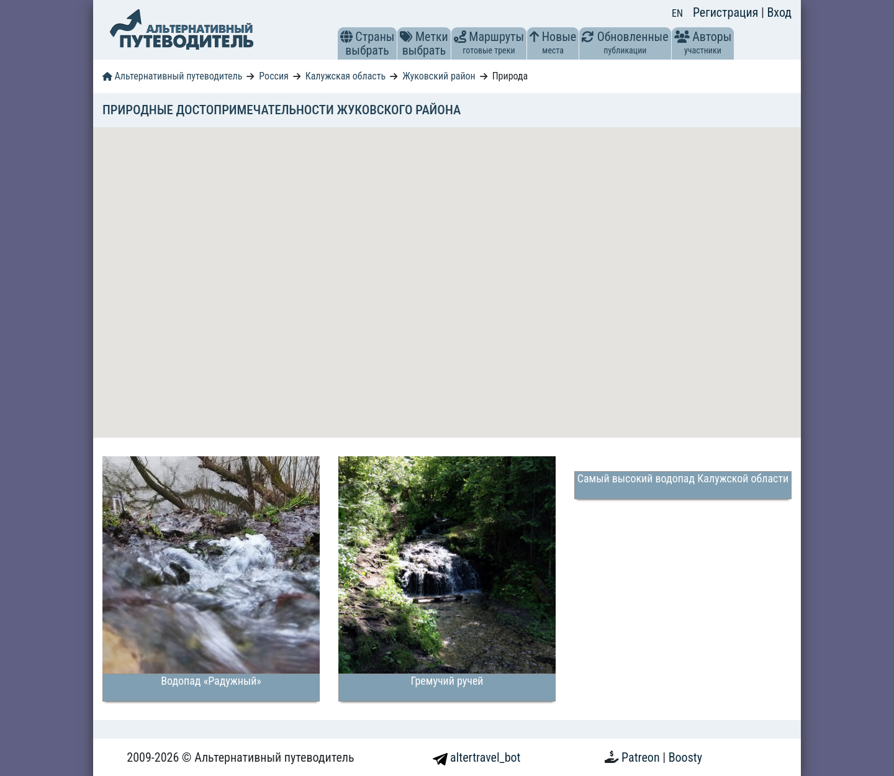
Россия (273, 76)
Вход (779, 12)
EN (677, 13)
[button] (346, 36)
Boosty (685, 757)
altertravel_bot (477, 757)
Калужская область (345, 76)
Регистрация (727, 12)
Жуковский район (439, 76)
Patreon (641, 757)
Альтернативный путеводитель (172, 76)
